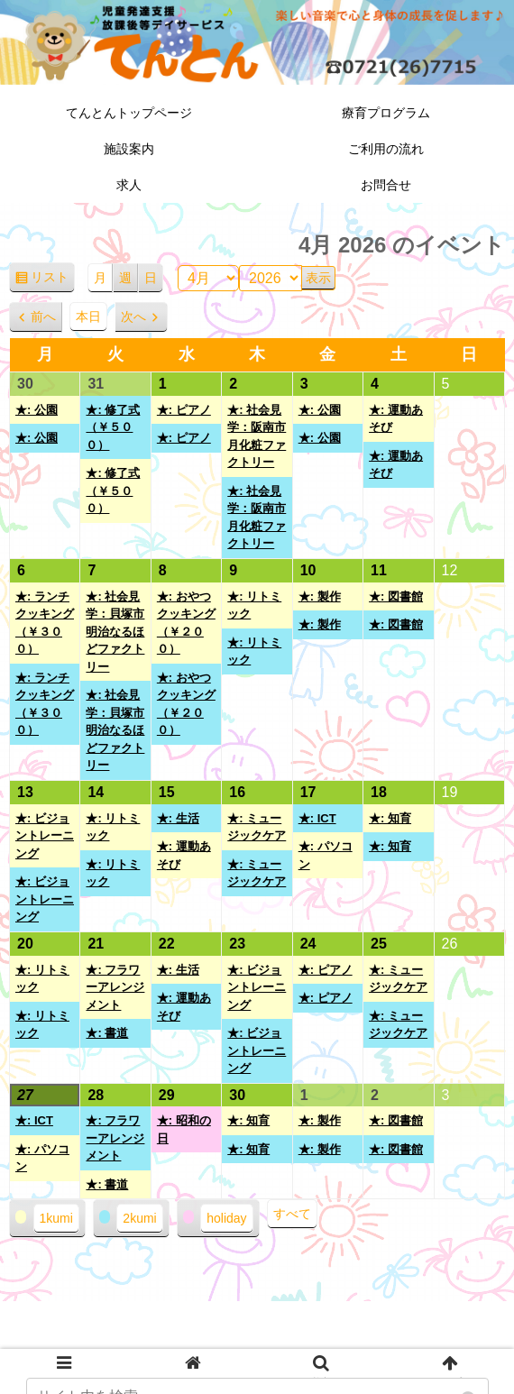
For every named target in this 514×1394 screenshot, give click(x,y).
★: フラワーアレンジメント (115, 987)
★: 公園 (36, 410)
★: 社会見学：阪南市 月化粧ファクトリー (256, 436)
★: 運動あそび (396, 419)
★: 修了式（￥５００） (113, 427)
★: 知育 (390, 818)
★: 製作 (319, 596)
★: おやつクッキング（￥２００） (186, 623)
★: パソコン (325, 855)
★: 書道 (107, 1033)
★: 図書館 (396, 596)
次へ (133, 316)
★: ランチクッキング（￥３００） (44, 623)
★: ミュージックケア (256, 827)
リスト (53, 280)
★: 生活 (178, 818)
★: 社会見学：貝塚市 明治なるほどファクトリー (115, 632)
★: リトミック (254, 605)
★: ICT (317, 818)
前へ (43, 316)
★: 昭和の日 (184, 1129)
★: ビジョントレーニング (44, 836)
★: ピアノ (184, 410)
